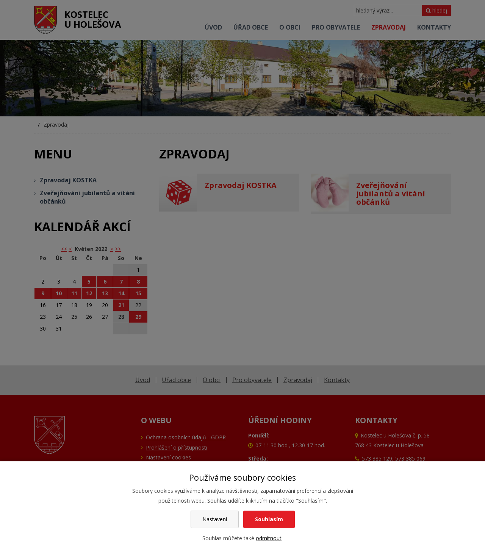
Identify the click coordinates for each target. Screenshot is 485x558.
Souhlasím (269, 519)
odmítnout (269, 538)
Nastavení (214, 519)
